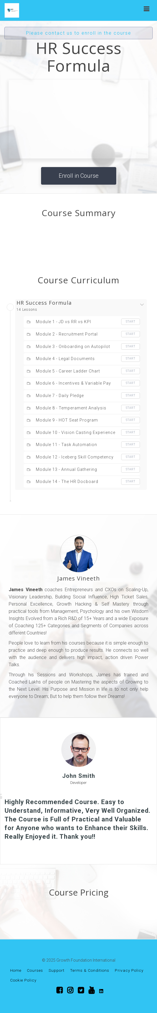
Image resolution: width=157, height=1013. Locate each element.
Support (56, 970)
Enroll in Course (79, 175)
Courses (35, 970)
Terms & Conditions (89, 970)
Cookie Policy (23, 980)
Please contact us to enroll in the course (78, 33)
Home (15, 970)
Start (130, 321)
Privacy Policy (129, 970)
